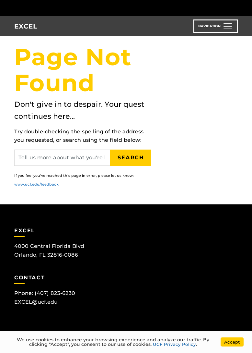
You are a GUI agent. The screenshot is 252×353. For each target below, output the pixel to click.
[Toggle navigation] (215, 26)
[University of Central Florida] (48, 8)
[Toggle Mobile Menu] (245, 7)
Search (131, 157)
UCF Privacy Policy (174, 344)
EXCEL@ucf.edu (36, 302)
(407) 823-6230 (55, 293)
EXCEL (25, 26)
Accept (232, 342)
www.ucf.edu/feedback (36, 184)
